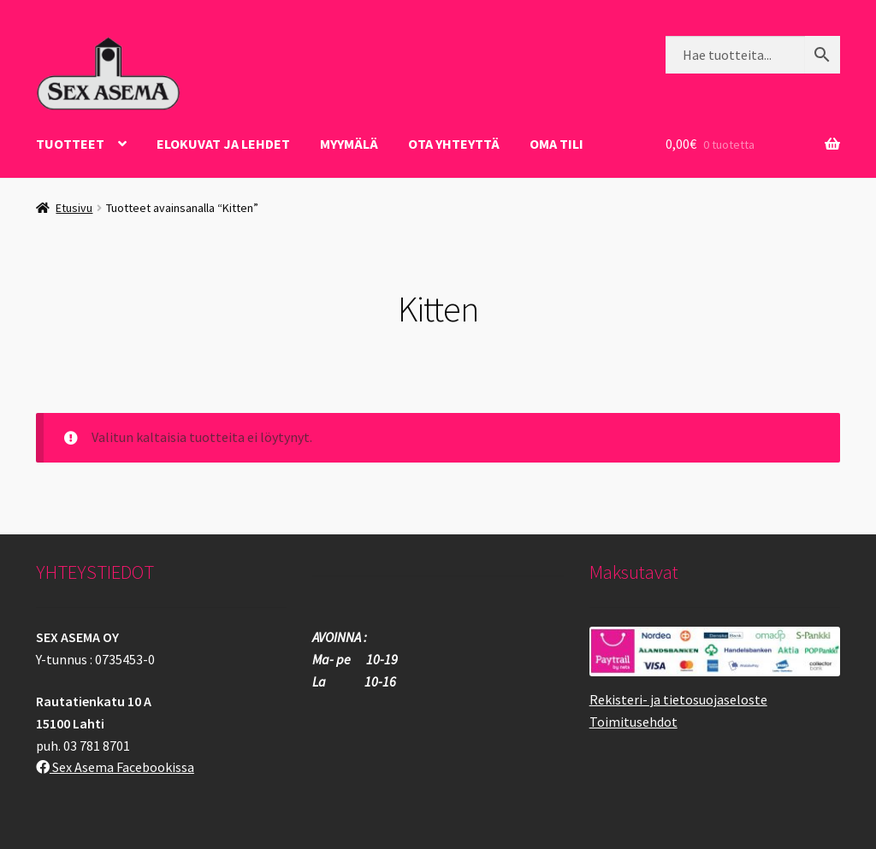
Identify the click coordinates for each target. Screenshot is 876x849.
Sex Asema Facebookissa (115, 766)
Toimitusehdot (633, 721)
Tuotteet (70, 143)
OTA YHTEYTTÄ (454, 143)
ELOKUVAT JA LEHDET (223, 143)
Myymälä (349, 143)
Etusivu (74, 207)
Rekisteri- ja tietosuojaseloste (678, 699)
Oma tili (556, 143)
